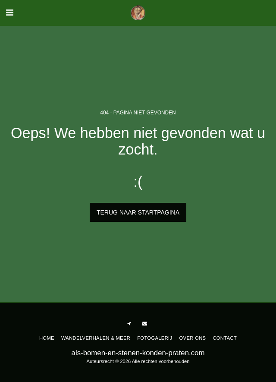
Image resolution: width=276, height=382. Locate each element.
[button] (9, 12)
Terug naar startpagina (138, 212)
